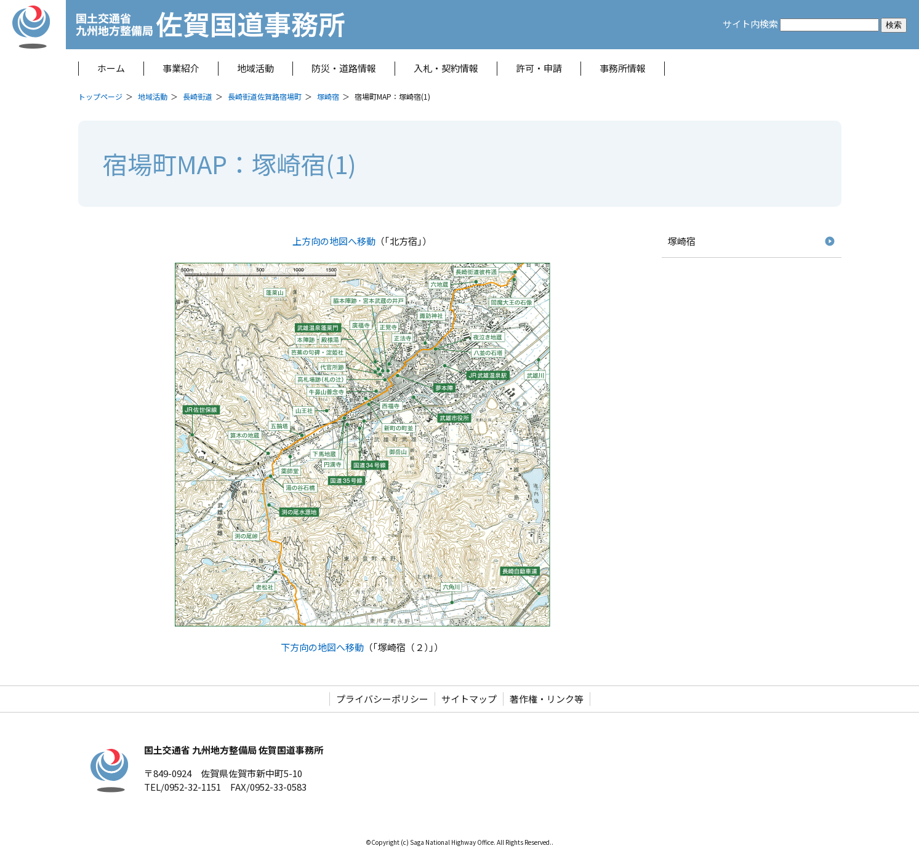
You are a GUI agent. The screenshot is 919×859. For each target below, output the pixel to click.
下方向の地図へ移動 (322, 647)
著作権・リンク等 (547, 698)
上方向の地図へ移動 (333, 240)
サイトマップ (469, 698)
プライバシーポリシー (382, 698)
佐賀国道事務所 (263, 24)
